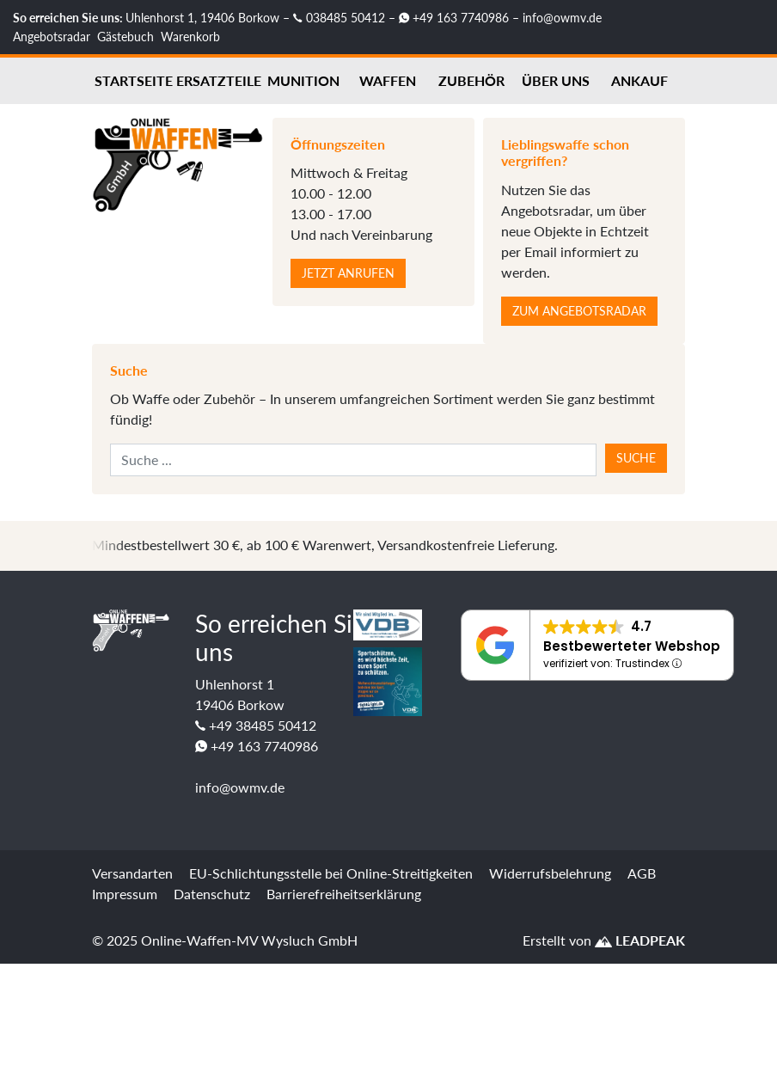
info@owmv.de (562, 17)
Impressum (124, 893)
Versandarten (132, 873)
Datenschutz (212, 893)
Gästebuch (125, 36)
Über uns (556, 80)
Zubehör (471, 80)
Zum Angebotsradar (579, 310)
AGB (641, 873)
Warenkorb (190, 36)
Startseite (134, 80)
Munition (303, 80)
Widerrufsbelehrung (550, 873)
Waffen (387, 80)
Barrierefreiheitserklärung (343, 893)
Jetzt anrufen (348, 273)
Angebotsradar (51, 36)
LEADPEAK (640, 940)
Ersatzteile (218, 80)
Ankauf (639, 80)
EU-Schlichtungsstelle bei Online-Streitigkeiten (331, 873)
